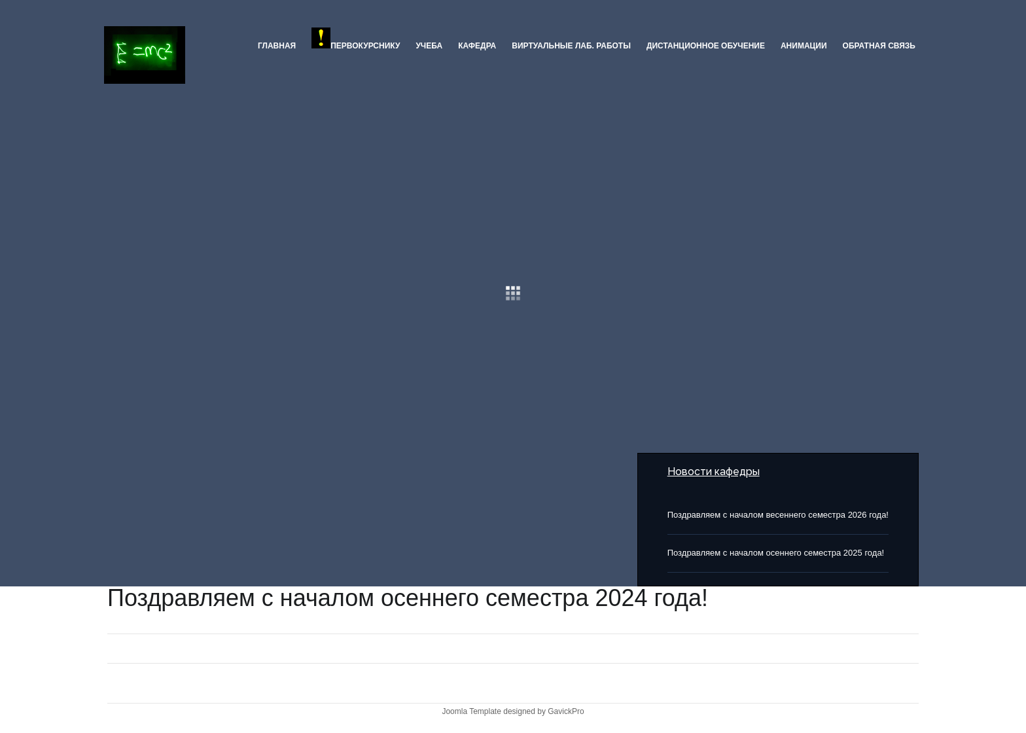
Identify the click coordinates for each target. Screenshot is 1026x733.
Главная (277, 45)
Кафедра (477, 45)
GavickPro (566, 711)
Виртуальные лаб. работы (571, 45)
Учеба (429, 45)
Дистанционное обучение (705, 45)
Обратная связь (879, 45)
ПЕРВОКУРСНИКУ (355, 38)
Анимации (804, 45)
